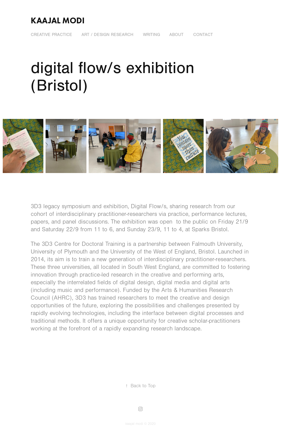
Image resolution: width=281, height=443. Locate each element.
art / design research (107, 34)
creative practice (51, 34)
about (176, 34)
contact (203, 34)
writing (151, 34)
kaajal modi (58, 20)
